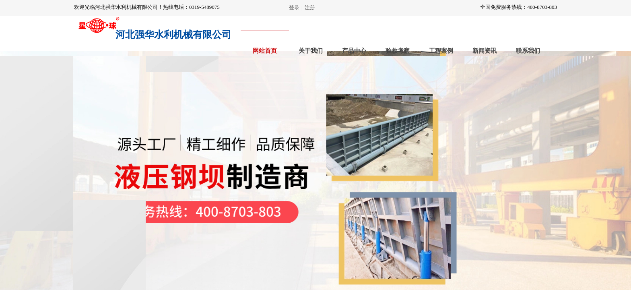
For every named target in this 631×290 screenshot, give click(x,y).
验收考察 (398, 51)
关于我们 (311, 51)
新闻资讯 (484, 51)
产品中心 (354, 51)
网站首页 (265, 51)
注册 (310, 7)
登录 (294, 7)
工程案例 (441, 51)
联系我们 (528, 51)
